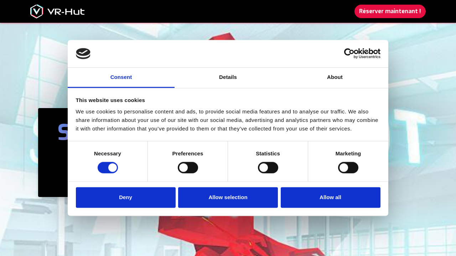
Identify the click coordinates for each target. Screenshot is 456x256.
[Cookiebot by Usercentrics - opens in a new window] (349, 53)
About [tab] (335, 77)
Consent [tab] (121, 77)
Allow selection (227, 197)
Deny (125, 197)
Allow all (330, 197)
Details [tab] (228, 77)
